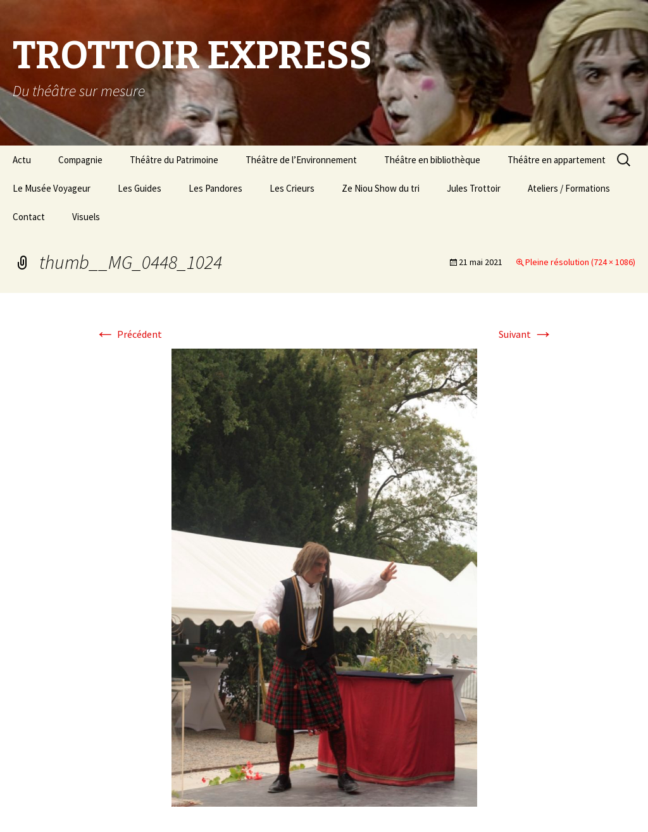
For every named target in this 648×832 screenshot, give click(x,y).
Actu (22, 160)
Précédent (128, 334)
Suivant (526, 334)
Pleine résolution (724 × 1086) (580, 262)
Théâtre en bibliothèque (432, 160)
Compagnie (80, 160)
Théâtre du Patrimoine (174, 160)
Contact (29, 217)
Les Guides (139, 188)
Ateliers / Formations (569, 188)
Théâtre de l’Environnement (301, 160)
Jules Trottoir (474, 188)
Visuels (86, 217)
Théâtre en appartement (557, 160)
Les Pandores (215, 188)
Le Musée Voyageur (51, 188)
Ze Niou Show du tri (381, 188)
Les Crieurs (292, 188)
